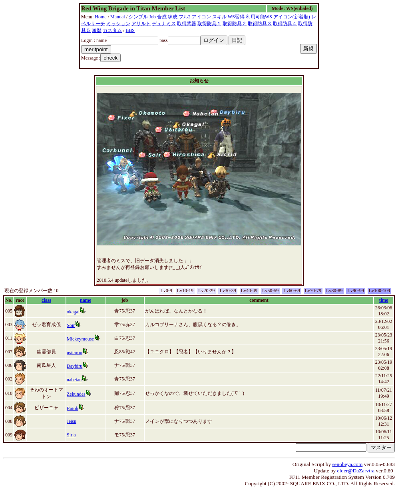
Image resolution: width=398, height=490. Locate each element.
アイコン (201, 17)
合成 (162, 17)
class (46, 300)
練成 (172, 17)
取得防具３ (260, 23)
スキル (219, 17)
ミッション (118, 23)
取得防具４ (285, 23)
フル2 (185, 17)
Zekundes (76, 394)
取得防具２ (235, 23)
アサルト (141, 23)
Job (152, 17)
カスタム (112, 30)
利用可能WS (259, 17)
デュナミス (164, 23)
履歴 (96, 30)
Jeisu (71, 421)
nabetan (74, 379)
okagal (73, 312)
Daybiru (74, 366)
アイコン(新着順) (291, 17)
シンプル (138, 17)
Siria (71, 435)
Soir (71, 325)
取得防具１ (209, 23)
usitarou (74, 352)
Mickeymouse (80, 339)
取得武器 (186, 23)
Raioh (72, 408)
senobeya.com (347, 464)
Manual (117, 17)
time (383, 300)
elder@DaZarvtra (356, 471)
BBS (130, 30)
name (85, 300)
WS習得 (236, 17)
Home (100, 17)
